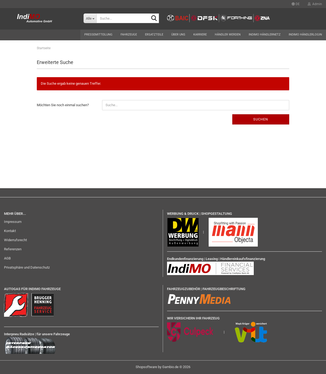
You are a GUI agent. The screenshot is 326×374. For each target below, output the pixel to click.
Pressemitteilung (98, 34)
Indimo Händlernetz (265, 34)
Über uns (178, 34)
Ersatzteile (154, 34)
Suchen (260, 119)
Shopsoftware (146, 367)
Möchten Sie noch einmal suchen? (63, 105)
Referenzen (12, 249)
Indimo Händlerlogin (305, 34)
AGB (7, 258)
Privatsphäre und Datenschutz (27, 267)
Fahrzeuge (129, 34)
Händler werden (228, 34)
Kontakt (10, 231)
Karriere (200, 34)
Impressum (12, 222)
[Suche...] (90, 18)
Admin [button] (315, 4)
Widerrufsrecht (15, 240)
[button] (296, 4)
